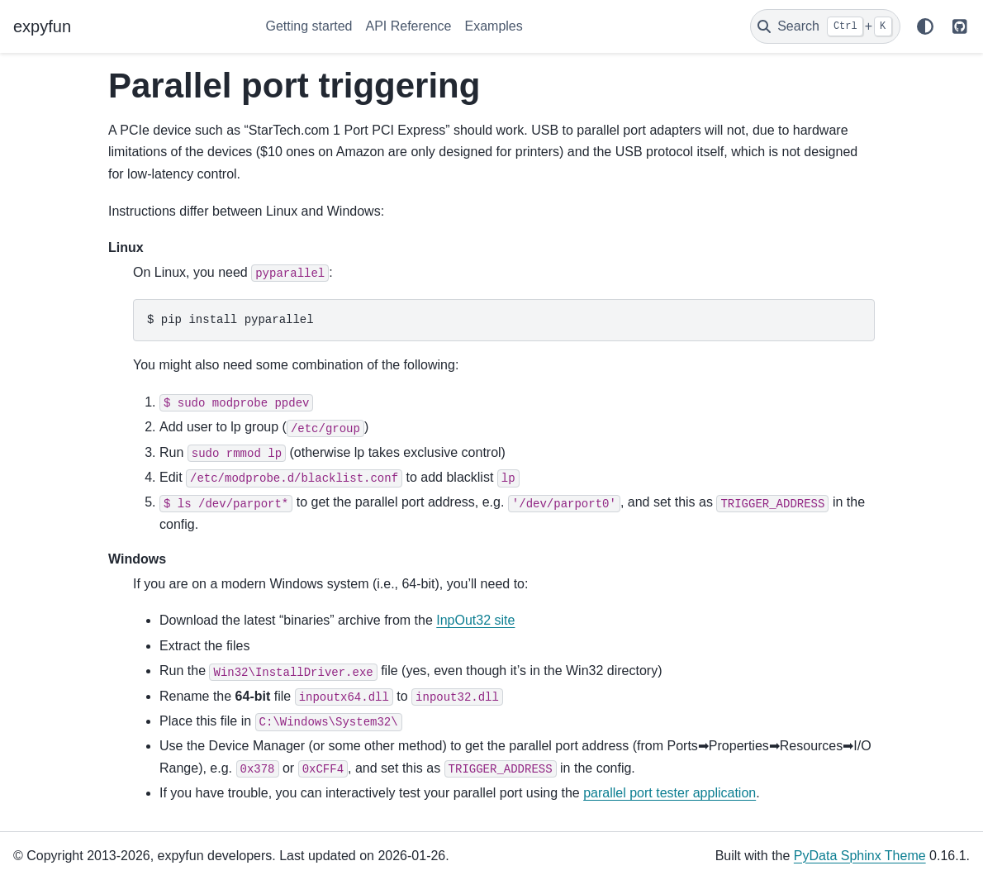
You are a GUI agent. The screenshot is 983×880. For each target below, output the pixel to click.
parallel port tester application (669, 793)
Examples (494, 26)
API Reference (408, 26)
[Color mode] (925, 26)
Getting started (309, 26)
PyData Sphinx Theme (860, 856)
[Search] (825, 26)
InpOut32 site (475, 620)
